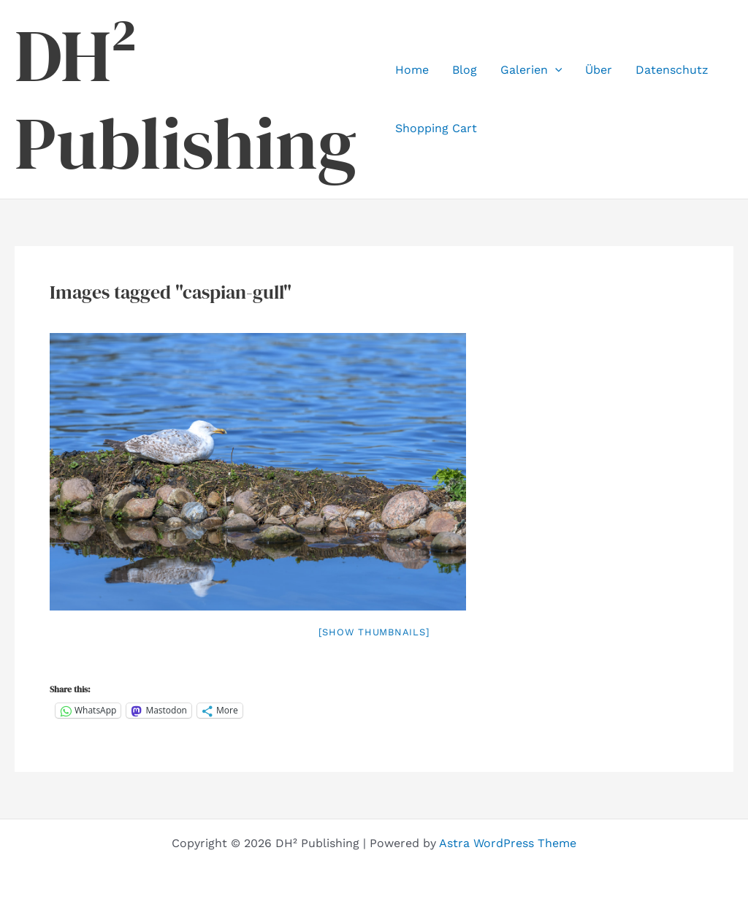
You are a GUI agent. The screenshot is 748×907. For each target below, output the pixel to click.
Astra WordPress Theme (507, 843)
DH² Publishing (185, 99)
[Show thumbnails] (374, 632)
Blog (464, 70)
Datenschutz (672, 70)
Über (598, 70)
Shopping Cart (436, 128)
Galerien (531, 70)
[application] (555, 70)
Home (412, 70)
